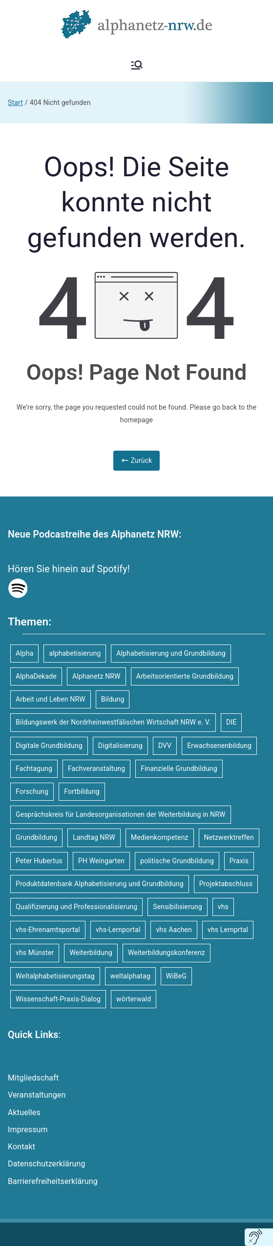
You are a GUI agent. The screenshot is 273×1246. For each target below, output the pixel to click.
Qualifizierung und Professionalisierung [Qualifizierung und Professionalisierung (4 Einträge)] (76, 907)
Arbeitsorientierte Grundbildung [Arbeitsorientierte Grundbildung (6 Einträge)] (184, 676)
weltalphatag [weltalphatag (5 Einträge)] (130, 976)
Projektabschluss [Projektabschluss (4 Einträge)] (225, 884)
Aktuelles (24, 1112)
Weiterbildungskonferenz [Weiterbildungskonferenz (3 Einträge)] (166, 952)
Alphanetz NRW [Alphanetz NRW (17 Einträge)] (96, 676)
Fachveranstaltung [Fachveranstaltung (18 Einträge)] (96, 768)
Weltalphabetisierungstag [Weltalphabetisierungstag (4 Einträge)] (55, 976)
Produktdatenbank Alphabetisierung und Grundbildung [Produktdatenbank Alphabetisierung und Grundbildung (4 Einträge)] (100, 884)
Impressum (28, 1129)
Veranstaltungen (36, 1095)
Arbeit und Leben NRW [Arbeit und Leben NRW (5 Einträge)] (50, 699)
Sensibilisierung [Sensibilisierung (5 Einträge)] (177, 907)
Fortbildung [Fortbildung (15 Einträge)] (82, 791)
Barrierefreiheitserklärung (53, 1181)
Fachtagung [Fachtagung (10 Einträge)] (34, 768)
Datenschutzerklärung (46, 1163)
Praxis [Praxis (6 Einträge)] (239, 861)
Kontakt (21, 1146)
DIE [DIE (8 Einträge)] (231, 722)
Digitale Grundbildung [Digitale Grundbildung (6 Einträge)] (49, 745)
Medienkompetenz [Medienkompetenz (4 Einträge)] (160, 837)
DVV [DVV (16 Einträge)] (164, 745)
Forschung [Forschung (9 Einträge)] (32, 791)
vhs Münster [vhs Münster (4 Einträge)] (35, 952)
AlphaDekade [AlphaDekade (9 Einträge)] (36, 676)
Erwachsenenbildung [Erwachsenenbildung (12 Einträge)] (219, 745)
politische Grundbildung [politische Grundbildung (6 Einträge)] (177, 861)
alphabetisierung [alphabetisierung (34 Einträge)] (75, 653)
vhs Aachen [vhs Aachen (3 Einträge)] (174, 930)
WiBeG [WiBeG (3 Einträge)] (176, 976)
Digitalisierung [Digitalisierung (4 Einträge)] (120, 745)
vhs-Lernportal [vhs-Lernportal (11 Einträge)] (118, 930)
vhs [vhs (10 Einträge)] (223, 907)
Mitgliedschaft (33, 1077)
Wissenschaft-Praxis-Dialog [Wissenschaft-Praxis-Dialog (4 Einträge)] (58, 999)
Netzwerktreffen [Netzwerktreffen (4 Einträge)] (229, 837)
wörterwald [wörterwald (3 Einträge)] (133, 999)
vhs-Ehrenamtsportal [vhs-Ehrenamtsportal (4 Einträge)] (48, 930)
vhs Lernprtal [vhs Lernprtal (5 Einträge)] (228, 930)
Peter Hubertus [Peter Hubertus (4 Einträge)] (39, 861)
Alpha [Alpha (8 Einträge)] (24, 653)
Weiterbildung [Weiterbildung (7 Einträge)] (90, 952)
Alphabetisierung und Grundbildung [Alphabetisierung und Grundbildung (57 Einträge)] (171, 653)
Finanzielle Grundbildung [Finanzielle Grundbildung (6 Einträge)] (179, 768)
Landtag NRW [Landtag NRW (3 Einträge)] (94, 837)
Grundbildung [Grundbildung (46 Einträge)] (36, 837)
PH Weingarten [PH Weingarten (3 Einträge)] (101, 861)
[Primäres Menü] (137, 65)
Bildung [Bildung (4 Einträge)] (113, 699)
